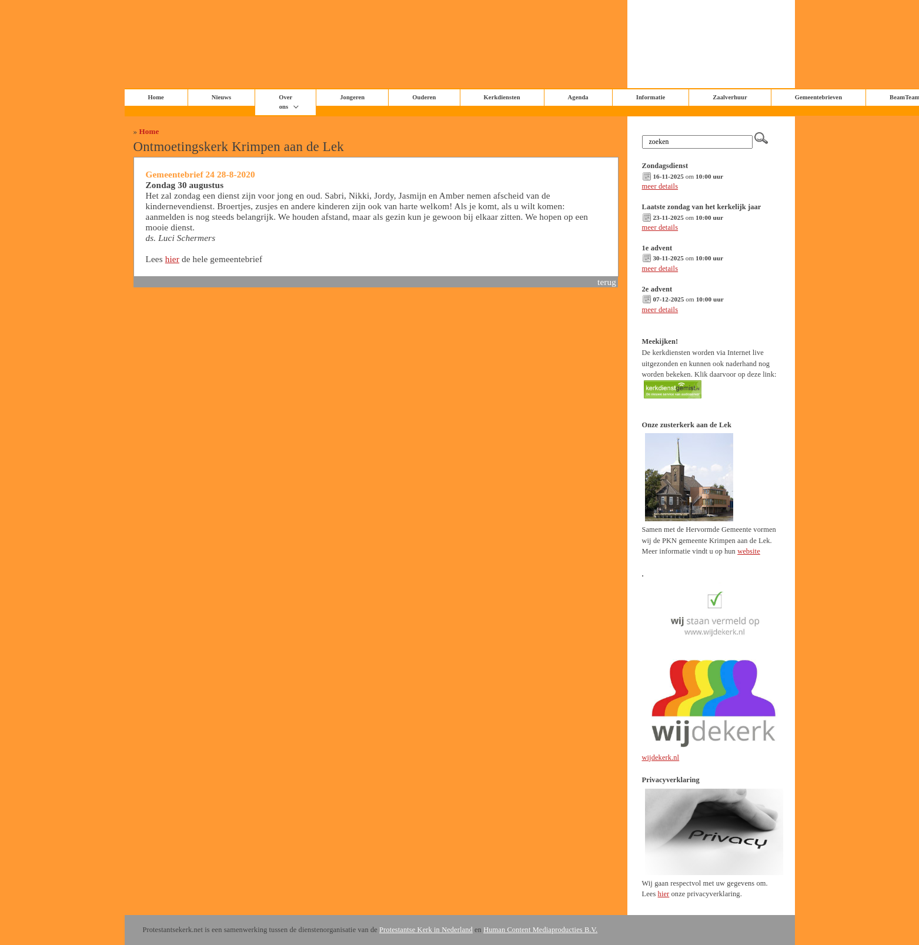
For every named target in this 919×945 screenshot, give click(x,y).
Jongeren (352, 97)
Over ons (285, 102)
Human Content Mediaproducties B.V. (540, 930)
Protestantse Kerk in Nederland (426, 930)
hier (172, 259)
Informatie (651, 97)
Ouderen (424, 97)
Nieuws (221, 97)
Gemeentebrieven (818, 97)
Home (149, 131)
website (748, 551)
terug (606, 282)
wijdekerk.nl (661, 757)
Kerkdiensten (502, 97)
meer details (660, 186)
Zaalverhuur (730, 97)
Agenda (578, 97)
